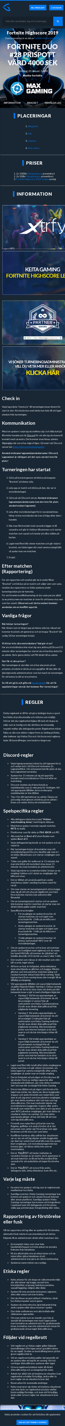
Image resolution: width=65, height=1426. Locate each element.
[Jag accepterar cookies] (32, 1422)
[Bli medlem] (37, 8)
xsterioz (32, 141)
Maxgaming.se (35, 173)
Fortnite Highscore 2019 (32, 32)
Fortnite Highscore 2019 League (32, 179)
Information (12, 102)
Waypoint (33, 126)
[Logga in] (56, 8)
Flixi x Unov (34, 148)
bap (30, 133)
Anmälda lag (53, 102)
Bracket (32, 102)
